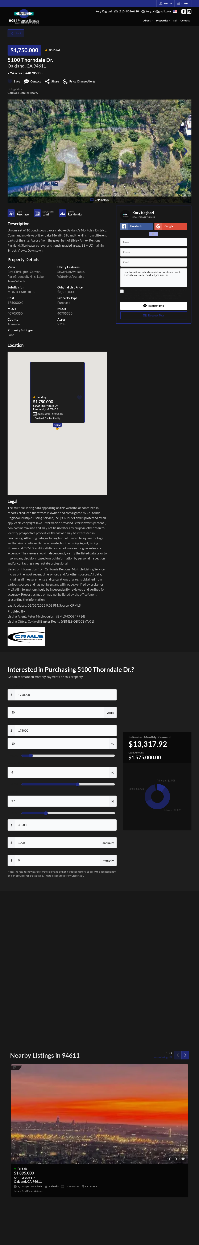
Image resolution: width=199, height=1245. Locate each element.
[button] (153, 306)
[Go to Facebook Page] (183, 11)
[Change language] (175, 11)
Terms (167, 298)
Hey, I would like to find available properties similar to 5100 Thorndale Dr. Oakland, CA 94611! (153, 277)
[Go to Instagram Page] (189, 11)
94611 (39, 65)
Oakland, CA (20, 65)
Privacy (174, 298)
